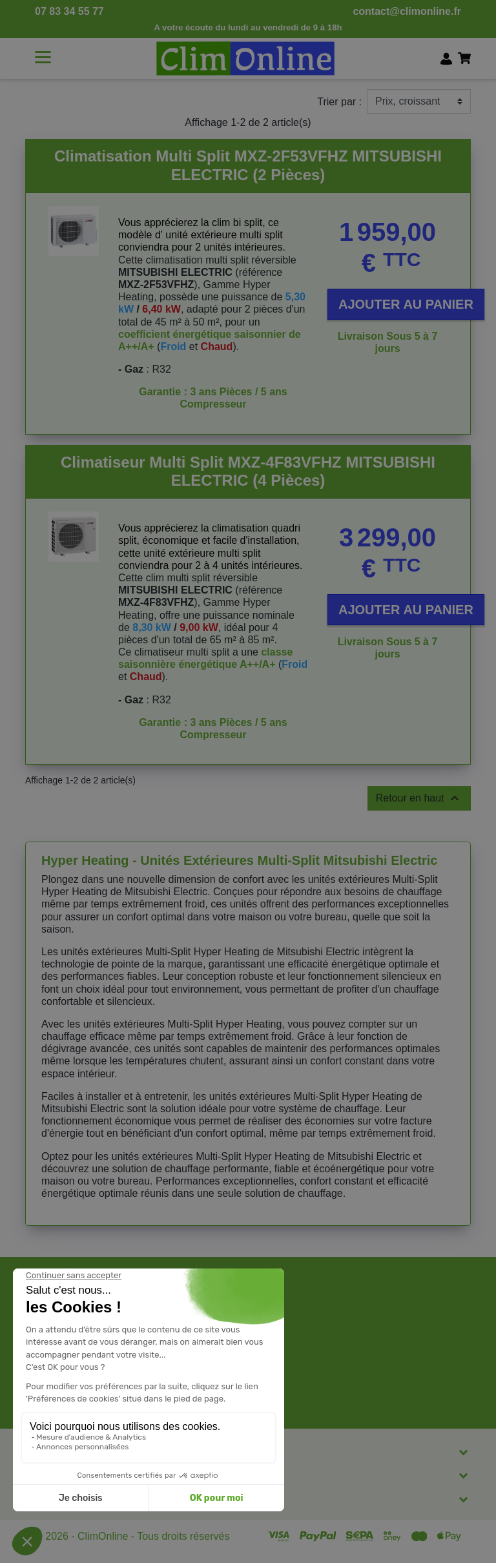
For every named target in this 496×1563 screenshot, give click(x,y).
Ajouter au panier (405, 304)
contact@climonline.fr (407, 11)
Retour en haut (419, 798)
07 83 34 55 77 (69, 11)
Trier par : (339, 101)
